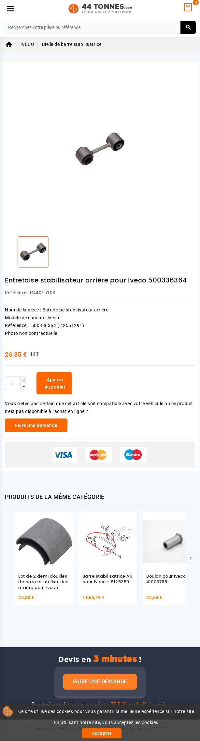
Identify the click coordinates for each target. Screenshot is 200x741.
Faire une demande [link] (36, 425)
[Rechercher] (100, 27)
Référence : (17, 292)
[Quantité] (13, 383)
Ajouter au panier (55, 383)
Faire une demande (100, 682)
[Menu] (10, 9)
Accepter (102, 733)
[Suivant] (190, 558)
